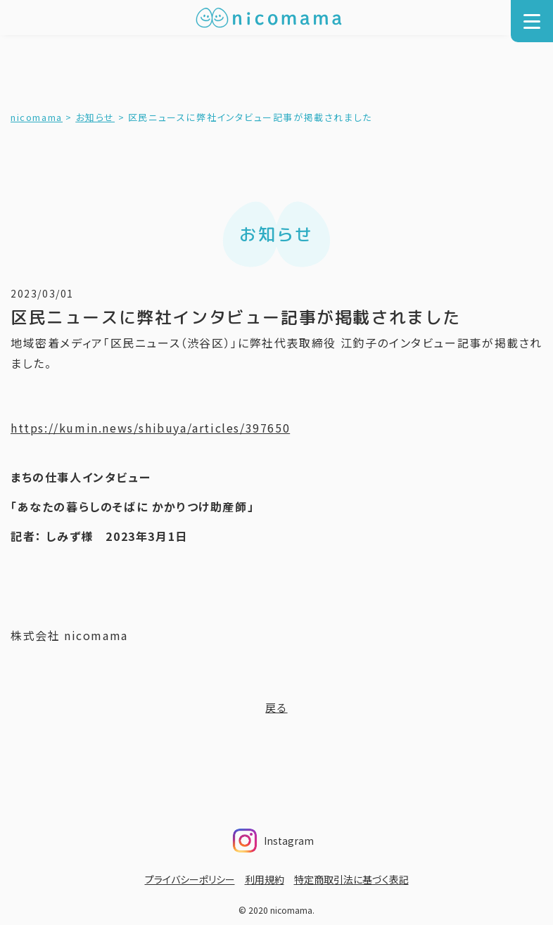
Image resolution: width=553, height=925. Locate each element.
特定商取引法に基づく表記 (351, 879)
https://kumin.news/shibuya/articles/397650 (150, 427)
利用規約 (264, 879)
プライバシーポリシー (190, 879)
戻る (276, 707)
